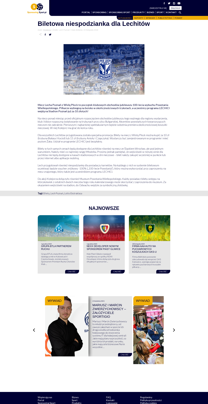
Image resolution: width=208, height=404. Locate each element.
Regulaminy (146, 384)
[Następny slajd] (174, 324)
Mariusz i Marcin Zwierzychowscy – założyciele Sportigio (128, 309)
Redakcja (47, 30)
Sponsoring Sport (119, 12)
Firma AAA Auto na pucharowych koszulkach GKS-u (144, 249)
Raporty (138, 18)
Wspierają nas (45, 384)
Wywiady (150, 18)
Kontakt (171, 12)
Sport (160, 12)
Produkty (139, 12)
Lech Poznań (57, 193)
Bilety (46, 193)
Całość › (72, 271)
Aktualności (125, 18)
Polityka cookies (148, 390)
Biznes (150, 12)
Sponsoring (99, 12)
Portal (86, 12)
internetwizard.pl (128, 399)
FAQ (108, 384)
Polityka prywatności (151, 387)
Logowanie (112, 390)
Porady (178, 18)
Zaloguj (175, 8)
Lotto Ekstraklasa (73, 193)
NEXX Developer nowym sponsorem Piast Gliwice (103, 247)
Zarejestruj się (158, 8)
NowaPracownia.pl (105, 399)
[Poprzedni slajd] (33, 324)
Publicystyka (165, 18)
